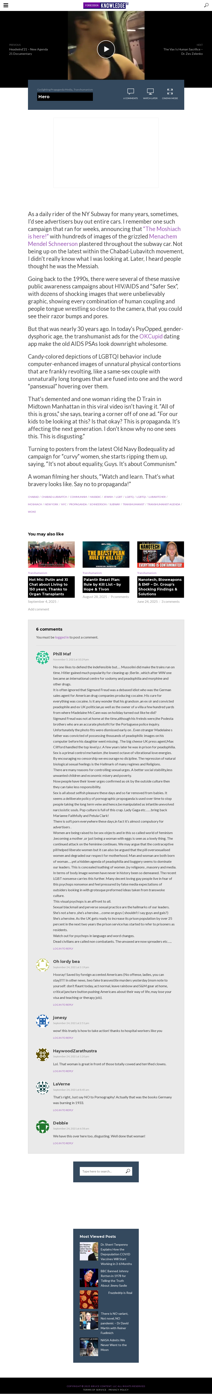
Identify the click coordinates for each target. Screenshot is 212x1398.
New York (51, 504)
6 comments (130, 98)
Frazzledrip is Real (120, 1293)
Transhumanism (83, 89)
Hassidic (95, 496)
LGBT (119, 496)
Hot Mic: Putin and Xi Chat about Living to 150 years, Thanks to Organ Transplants (48, 587)
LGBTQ (129, 496)
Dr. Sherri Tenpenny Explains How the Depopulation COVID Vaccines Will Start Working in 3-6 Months (116, 1254)
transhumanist (133, 504)
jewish (108, 496)
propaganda (78, 504)
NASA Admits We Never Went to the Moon (114, 1345)
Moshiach (35, 504)
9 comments (120, 596)
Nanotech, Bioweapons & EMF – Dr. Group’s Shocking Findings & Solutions (160, 587)
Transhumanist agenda (163, 504)
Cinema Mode (170, 94)
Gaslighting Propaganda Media (54, 89)
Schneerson (98, 504)
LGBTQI (141, 496)
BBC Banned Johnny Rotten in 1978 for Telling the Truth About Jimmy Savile (115, 1278)
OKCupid (151, 336)
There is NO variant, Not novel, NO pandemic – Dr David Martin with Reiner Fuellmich (115, 1323)
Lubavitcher (157, 496)
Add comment (38, 609)
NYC (63, 504)
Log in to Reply (63, 948)
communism (78, 496)
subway (114, 504)
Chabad (33, 496)
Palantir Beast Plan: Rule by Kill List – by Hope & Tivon (102, 584)
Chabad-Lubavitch (54, 496)
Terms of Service (94, 1389)
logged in (62, 637)
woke (32, 511)
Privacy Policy (119, 1389)
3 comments (170, 601)
